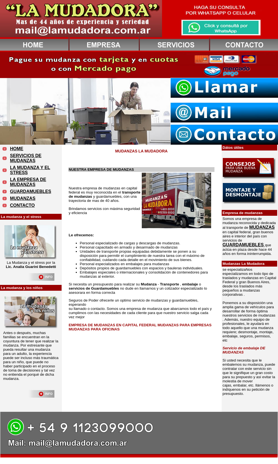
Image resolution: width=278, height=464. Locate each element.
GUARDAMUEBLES (30, 191)
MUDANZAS (23, 198)
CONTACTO (22, 205)
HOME (16, 148)
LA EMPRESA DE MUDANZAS (28, 182)
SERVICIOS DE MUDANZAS (26, 158)
